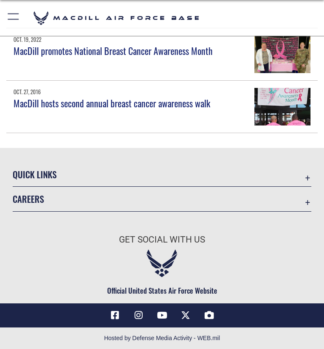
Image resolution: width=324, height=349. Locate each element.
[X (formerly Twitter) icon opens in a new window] (185, 315)
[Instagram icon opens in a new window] (138, 315)
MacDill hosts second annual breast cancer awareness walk (112, 103)
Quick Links (35, 174)
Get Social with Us (162, 239)
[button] (13, 18)
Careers (28, 198)
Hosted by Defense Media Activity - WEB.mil (162, 338)
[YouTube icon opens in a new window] (162, 315)
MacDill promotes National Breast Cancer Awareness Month (113, 50)
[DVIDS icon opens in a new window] (209, 315)
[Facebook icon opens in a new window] (114, 315)
